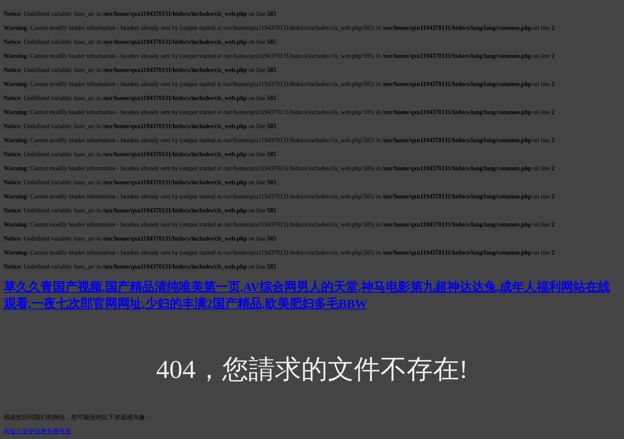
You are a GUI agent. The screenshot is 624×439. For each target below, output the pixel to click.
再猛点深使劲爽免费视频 (37, 431)
